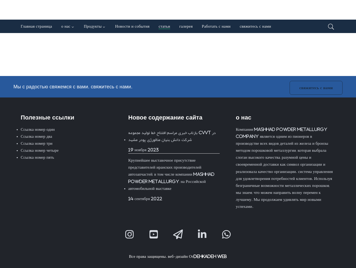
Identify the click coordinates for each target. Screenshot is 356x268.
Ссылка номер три (36, 143)
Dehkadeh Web (210, 256)
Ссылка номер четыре (40, 150)
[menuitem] (282, 13)
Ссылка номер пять (37, 157)
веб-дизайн (178, 256)
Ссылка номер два (36, 136)
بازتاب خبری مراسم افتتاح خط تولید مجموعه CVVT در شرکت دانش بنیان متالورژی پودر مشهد (172, 136)
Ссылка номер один (38, 129)
